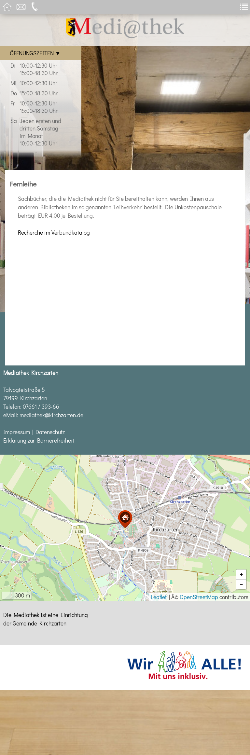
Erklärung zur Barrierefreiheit (38, 440)
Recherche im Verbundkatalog (54, 232)
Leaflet (159, 597)
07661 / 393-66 (41, 406)
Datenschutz (50, 432)
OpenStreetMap (199, 597)
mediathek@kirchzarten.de (51, 415)
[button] (125, 519)
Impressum (16, 432)
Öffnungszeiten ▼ (35, 53)
